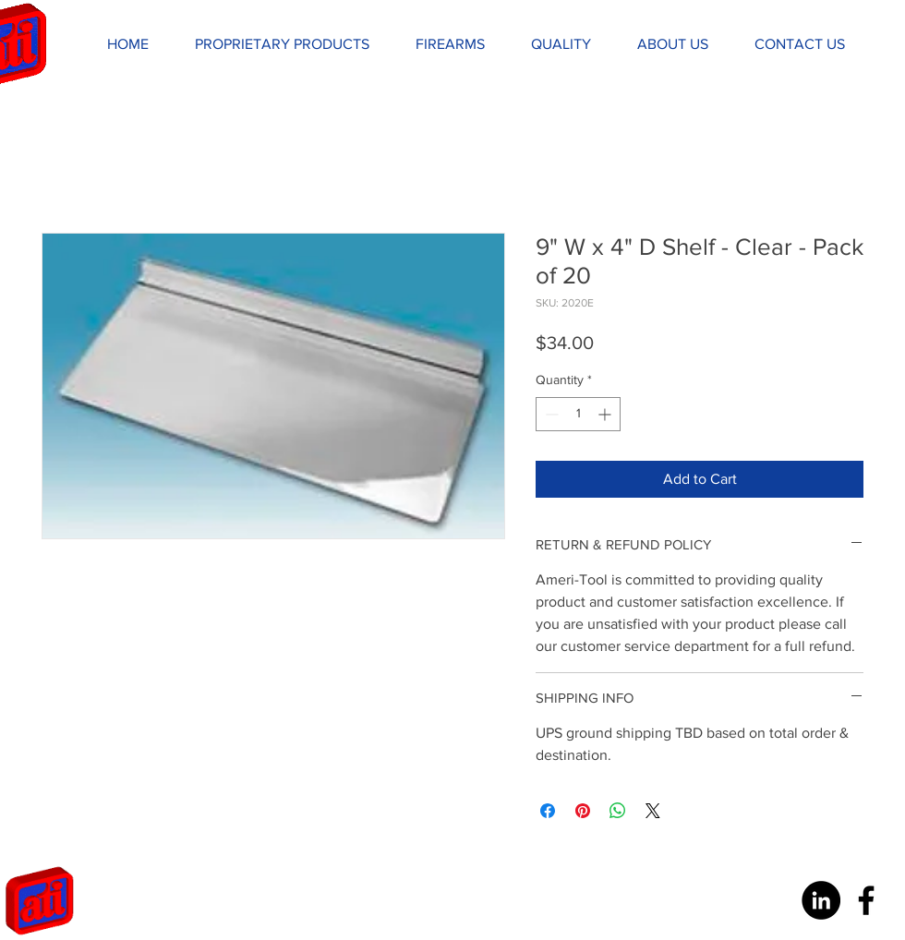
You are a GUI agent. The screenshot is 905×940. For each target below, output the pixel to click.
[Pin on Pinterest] (583, 811)
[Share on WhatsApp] (618, 811)
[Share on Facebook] (548, 811)
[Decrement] (549, 414)
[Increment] (606, 414)
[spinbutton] (578, 414)
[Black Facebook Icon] (866, 900)
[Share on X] (653, 811)
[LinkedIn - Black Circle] (821, 900)
